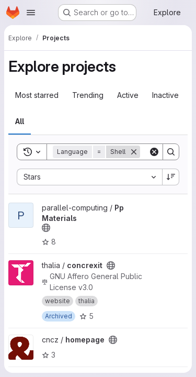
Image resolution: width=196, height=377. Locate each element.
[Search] (171, 151)
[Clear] (154, 152)
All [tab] (19, 121)
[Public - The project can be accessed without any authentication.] (46, 228)
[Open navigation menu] (30, 12)
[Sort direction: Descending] (171, 177)
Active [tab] (128, 95)
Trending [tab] (87, 95)
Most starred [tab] (37, 95)
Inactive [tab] (165, 95)
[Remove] (134, 152)
